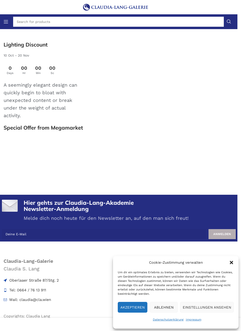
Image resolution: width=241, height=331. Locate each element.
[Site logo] (119, 7)
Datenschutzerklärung (168, 319)
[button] (231, 262)
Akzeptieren (132, 307)
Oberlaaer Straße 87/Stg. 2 (34, 280)
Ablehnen (164, 307)
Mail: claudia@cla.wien (30, 299)
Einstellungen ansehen (207, 307)
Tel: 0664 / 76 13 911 (27, 290)
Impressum (193, 319)
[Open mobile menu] (6, 21)
